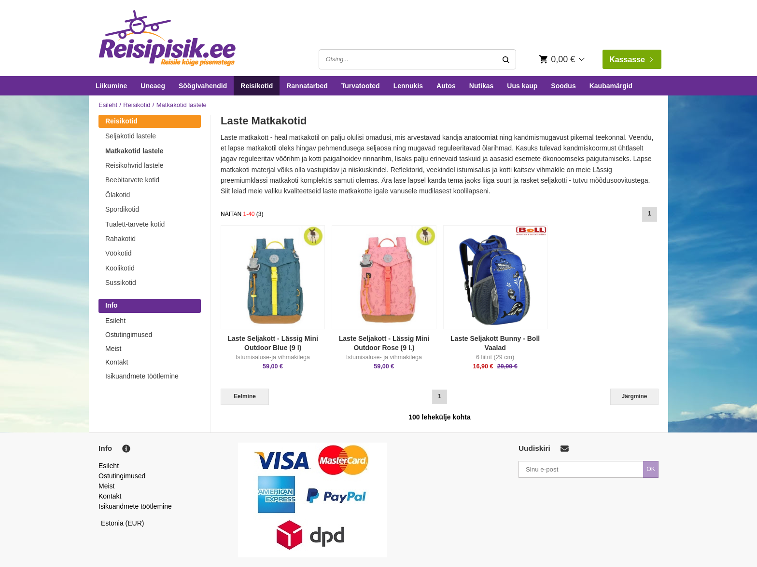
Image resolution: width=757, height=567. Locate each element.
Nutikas (481, 86)
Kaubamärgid (610, 86)
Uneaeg (152, 86)
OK (650, 469)
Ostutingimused (128, 334)
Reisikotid (256, 86)
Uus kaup (522, 86)
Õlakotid (117, 195)
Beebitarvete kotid (132, 180)
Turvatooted (360, 86)
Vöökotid (118, 253)
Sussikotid (120, 282)
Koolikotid (120, 268)
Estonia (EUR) (122, 523)
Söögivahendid (203, 86)
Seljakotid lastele (130, 136)
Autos (446, 86)
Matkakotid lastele (134, 151)
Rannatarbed (307, 86)
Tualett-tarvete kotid (135, 224)
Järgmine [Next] (634, 396)
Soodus (563, 86)
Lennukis (408, 86)
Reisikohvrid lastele (134, 165)
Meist (113, 348)
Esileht (107, 104)
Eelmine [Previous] (245, 396)
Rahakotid (120, 239)
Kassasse (631, 59)
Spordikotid (122, 209)
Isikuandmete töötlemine (142, 376)
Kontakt (116, 362)
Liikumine (111, 86)
